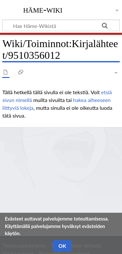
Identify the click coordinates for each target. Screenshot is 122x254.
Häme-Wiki (42, 9)
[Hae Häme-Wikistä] (61, 25)
